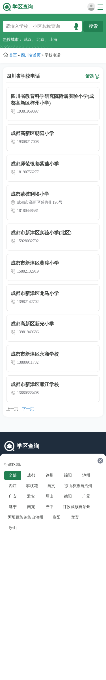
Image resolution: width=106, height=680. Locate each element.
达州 (49, 475)
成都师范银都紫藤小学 (35, 164)
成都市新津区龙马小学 (35, 293)
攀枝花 (32, 486)
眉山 (49, 496)
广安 (13, 496)
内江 (13, 486)
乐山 (13, 528)
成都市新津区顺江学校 (35, 384)
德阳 (68, 496)
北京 (40, 39)
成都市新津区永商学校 (35, 354)
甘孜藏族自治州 (76, 507)
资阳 (56, 517)
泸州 (86, 475)
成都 (31, 475)
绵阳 (68, 475)
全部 (13, 475)
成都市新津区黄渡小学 (35, 263)
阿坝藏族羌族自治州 (25, 517)
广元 (86, 496)
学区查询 (22, 7)
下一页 (28, 409)
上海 (53, 39)
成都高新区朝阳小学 (32, 133)
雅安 (31, 496)
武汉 (28, 39)
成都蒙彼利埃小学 (30, 194)
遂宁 (13, 507)
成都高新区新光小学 (32, 324)
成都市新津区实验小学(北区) (41, 232)
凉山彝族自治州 (78, 486)
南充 (31, 507)
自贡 (51, 486)
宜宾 (75, 517)
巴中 (49, 507)
